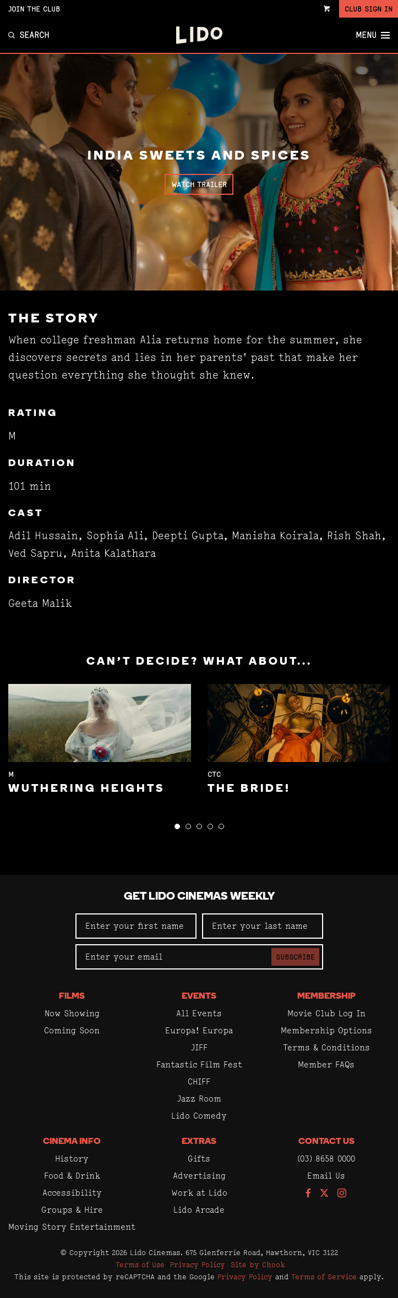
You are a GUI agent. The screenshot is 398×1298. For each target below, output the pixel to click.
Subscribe (295, 956)
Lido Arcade (199, 1209)
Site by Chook (258, 1264)
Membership (326, 996)
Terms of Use (140, 1264)
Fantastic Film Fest (199, 1064)
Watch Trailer (199, 184)
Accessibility (72, 1192)
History (72, 1158)
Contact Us (326, 1141)
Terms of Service (324, 1276)
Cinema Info (72, 1141)
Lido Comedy (199, 1115)
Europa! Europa (199, 1030)
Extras (199, 1141)
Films (72, 996)
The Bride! (249, 789)
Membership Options (326, 1030)
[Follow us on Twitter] (324, 1194)
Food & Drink (72, 1175)
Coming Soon (72, 1030)
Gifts (199, 1158)
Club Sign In (368, 8)
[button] (177, 826)
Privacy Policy (197, 1264)
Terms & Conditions (326, 1047)
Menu (373, 35)
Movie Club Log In (326, 1013)
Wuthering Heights (86, 789)
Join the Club (34, 8)
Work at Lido (199, 1192)
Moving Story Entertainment (71, 1227)
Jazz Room (199, 1098)
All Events (199, 1013)
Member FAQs (326, 1064)
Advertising (199, 1175)
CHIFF (199, 1081)
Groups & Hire (72, 1209)
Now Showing (72, 1013)
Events (199, 996)
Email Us (326, 1175)
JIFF (199, 1047)
